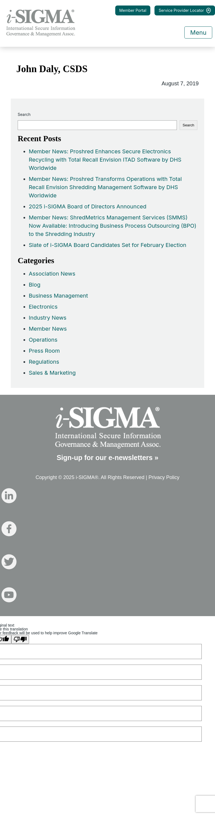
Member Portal (132, 10)
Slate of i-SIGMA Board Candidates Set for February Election (107, 245)
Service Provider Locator (185, 10)
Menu (198, 32)
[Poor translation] (20, 639)
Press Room (44, 350)
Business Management (58, 295)
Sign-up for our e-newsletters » (107, 457)
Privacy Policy (163, 477)
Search (24, 114)
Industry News (47, 317)
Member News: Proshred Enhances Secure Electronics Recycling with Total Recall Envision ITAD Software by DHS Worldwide (105, 159)
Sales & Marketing (52, 372)
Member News (48, 328)
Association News (52, 273)
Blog (34, 284)
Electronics (43, 306)
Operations (43, 339)
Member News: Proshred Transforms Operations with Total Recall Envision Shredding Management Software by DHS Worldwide (105, 187)
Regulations (44, 361)
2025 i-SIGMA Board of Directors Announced (87, 206)
